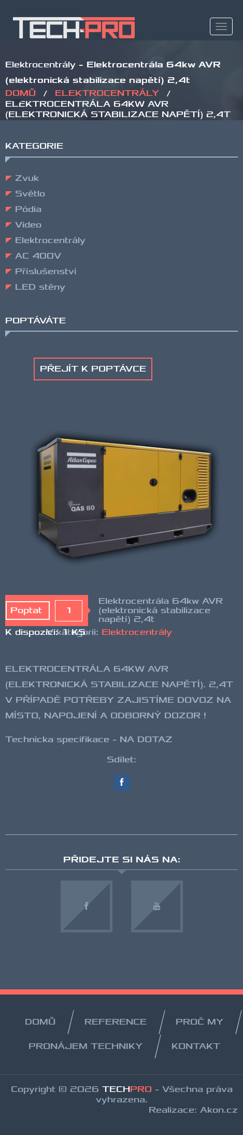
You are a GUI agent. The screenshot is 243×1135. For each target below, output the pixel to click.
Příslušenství (46, 271)
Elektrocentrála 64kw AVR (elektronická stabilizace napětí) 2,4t (160, 610)
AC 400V (38, 256)
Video (28, 225)
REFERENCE (115, 1022)
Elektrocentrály (108, 93)
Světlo (30, 193)
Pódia (28, 209)
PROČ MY (199, 1022)
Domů (22, 93)
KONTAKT (195, 1046)
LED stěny (40, 287)
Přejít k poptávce (93, 369)
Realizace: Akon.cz (193, 1110)
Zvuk (27, 178)
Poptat (27, 610)
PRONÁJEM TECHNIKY (85, 1046)
